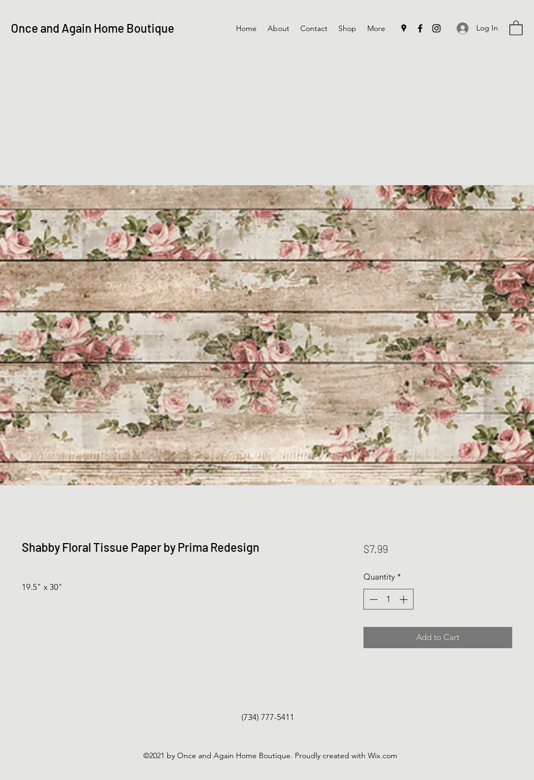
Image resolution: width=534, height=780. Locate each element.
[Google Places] (403, 28)
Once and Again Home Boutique (92, 28)
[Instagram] (436, 28)
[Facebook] (420, 28)
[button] (516, 27)
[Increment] (404, 599)
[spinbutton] (388, 599)
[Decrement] (372, 599)
